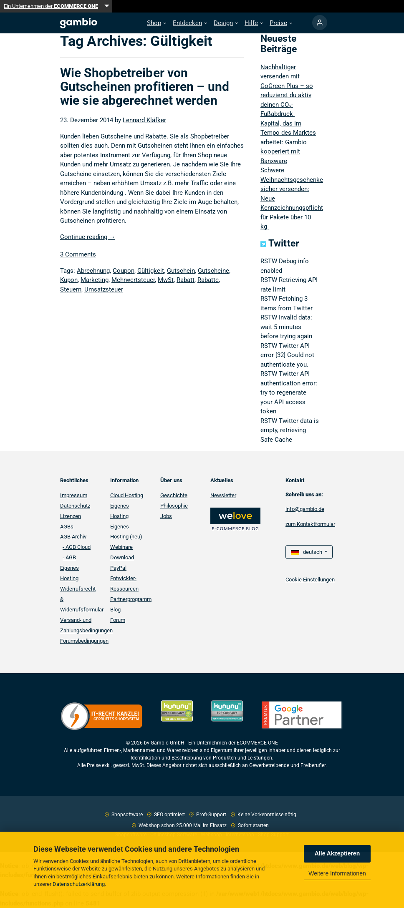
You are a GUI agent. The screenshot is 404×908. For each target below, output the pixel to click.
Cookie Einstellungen (310, 579)
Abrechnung (93, 270)
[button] (156, 23)
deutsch (307, 552)
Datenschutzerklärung (79, 884)
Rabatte (208, 280)
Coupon (123, 270)
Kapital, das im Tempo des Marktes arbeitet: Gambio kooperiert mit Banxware (288, 142)
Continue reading (87, 237)
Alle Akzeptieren (337, 853)
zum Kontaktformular (310, 524)
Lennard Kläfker (144, 120)
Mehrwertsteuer (133, 280)
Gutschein (181, 270)
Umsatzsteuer (103, 289)
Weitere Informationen (337, 873)
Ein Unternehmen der (51, 6)
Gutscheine (213, 270)
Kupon (69, 280)
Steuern (70, 289)
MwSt (166, 280)
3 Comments (78, 254)
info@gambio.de (304, 509)
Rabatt (185, 280)
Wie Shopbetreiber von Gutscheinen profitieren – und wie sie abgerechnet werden (144, 86)
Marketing (95, 280)
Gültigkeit (150, 270)
